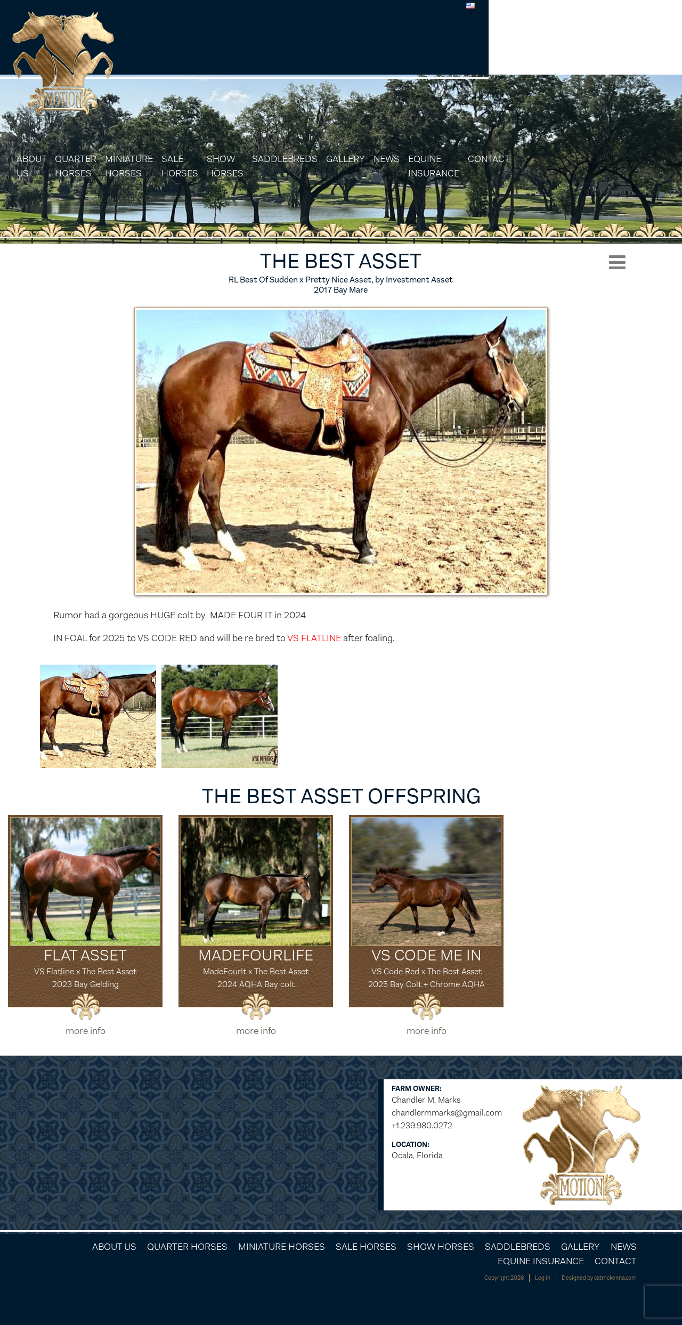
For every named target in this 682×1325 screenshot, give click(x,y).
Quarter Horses (210, 62)
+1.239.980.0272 (422, 1125)
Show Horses (374, 62)
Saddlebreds (438, 55)
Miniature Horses (272, 62)
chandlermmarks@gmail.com (447, 1112)
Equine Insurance (587, 62)
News (540, 55)
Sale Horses (328, 62)
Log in (542, 1278)
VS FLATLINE (315, 638)
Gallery (499, 55)
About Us (166, 62)
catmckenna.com (615, 1278)
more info (85, 1030)
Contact (644, 55)
